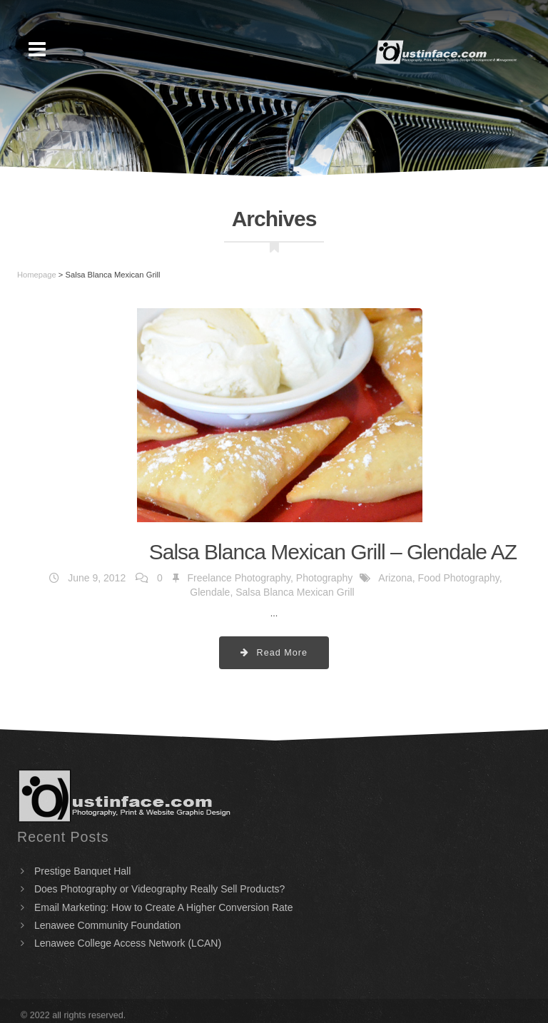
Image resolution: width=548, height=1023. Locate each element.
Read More (274, 653)
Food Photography (458, 578)
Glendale (210, 592)
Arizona (395, 578)
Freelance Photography (239, 578)
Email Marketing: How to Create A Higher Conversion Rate (163, 907)
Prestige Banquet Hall (82, 871)
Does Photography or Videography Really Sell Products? (159, 889)
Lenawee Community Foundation (107, 925)
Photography (324, 578)
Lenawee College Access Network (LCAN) (127, 943)
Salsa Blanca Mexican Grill (295, 592)
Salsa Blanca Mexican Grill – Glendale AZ (333, 552)
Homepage (36, 274)
